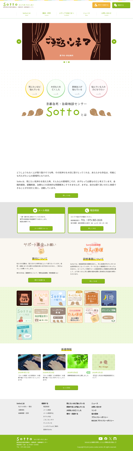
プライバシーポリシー (99, 417)
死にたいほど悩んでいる (75, 403)
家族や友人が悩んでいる (75, 407)
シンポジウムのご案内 (50, 426)
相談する (45, 403)
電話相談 (46, 406)
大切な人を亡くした (73, 410)
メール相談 (47, 410)
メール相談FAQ (48, 413)
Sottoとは (20, 403)
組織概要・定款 (23, 413)
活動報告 (21, 410)
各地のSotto (47, 429)
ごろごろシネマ (48, 420)
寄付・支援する (72, 414)
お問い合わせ (96, 407)
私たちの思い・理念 (25, 406)
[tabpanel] (53, 41)
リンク (93, 410)
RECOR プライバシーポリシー (102, 420)
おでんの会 (47, 416)
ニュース (94, 403)
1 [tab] (64, 62)
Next (114, 41)
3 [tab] (69, 62)
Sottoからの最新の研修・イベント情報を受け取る (99, 442)
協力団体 (94, 414)
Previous (19, 41)
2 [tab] (66, 62)
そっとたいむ (47, 423)
